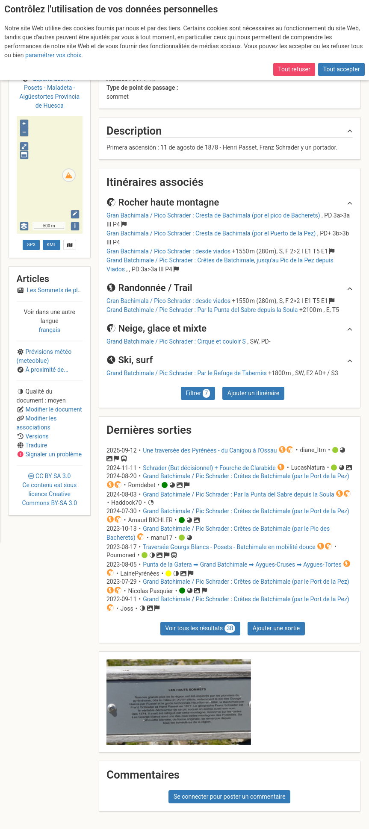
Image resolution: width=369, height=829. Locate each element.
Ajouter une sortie (276, 628)
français (49, 329)
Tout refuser (294, 69)
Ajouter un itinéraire (253, 393)
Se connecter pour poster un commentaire (230, 796)
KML (51, 244)
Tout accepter (341, 69)
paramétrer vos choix (53, 55)
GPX (31, 244)
